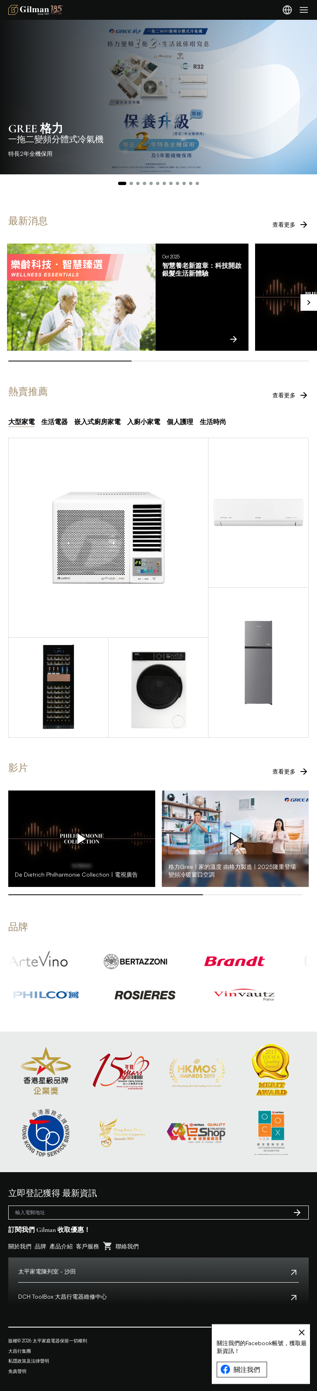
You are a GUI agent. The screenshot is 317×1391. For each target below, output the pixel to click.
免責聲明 (17, 1371)
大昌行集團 (19, 1351)
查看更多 (290, 225)
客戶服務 (87, 1246)
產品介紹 (61, 1246)
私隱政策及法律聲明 (28, 1361)
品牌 (40, 1246)
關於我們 (19, 1246)
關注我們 (240, 1381)
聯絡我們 (127, 1246)
